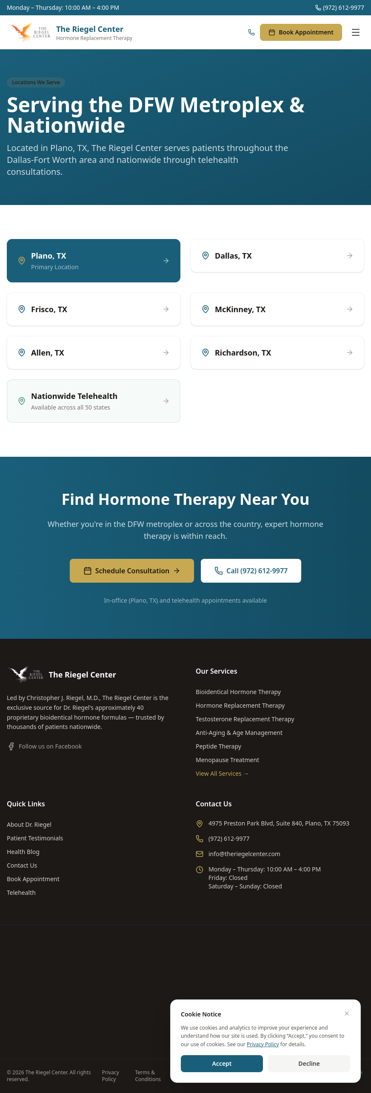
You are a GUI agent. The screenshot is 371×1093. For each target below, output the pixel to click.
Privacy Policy (110, 1076)
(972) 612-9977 (339, 7)
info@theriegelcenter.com (238, 854)
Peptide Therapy (218, 746)
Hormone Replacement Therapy (240, 705)
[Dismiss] (346, 1013)
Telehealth (21, 892)
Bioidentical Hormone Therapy (238, 692)
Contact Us (22, 865)
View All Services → (222, 773)
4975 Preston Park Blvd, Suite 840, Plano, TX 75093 (272, 823)
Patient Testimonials (35, 838)
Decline (309, 1063)
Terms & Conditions (148, 1076)
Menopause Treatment (227, 760)
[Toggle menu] (355, 32)
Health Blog (23, 852)
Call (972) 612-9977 (251, 570)
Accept (221, 1063)
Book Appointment (301, 32)
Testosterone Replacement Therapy (245, 719)
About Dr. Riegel (29, 824)
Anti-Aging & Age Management (239, 733)
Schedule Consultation (132, 570)
